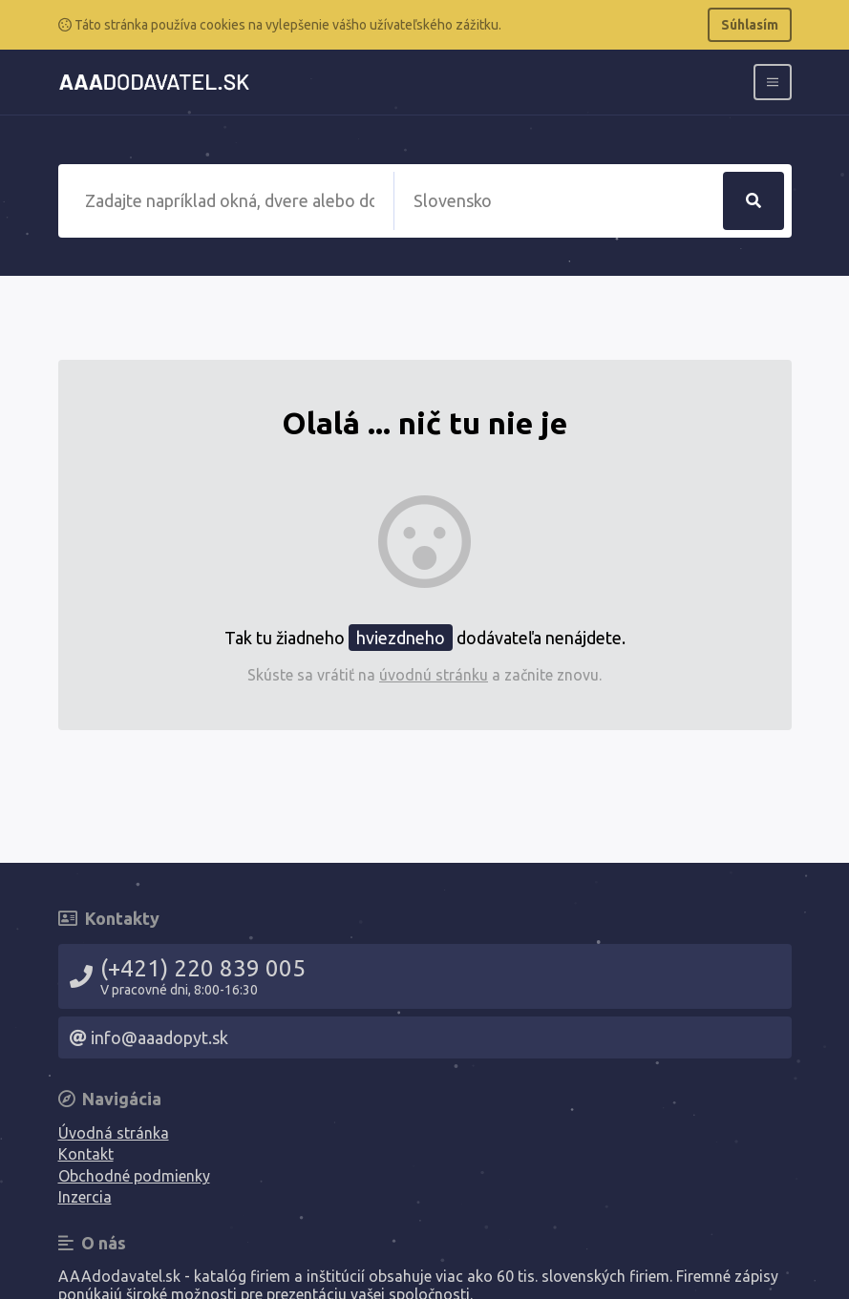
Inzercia (85, 1196)
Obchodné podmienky (134, 1175)
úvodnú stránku (433, 674)
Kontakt (86, 1154)
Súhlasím (749, 24)
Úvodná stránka (113, 1133)
